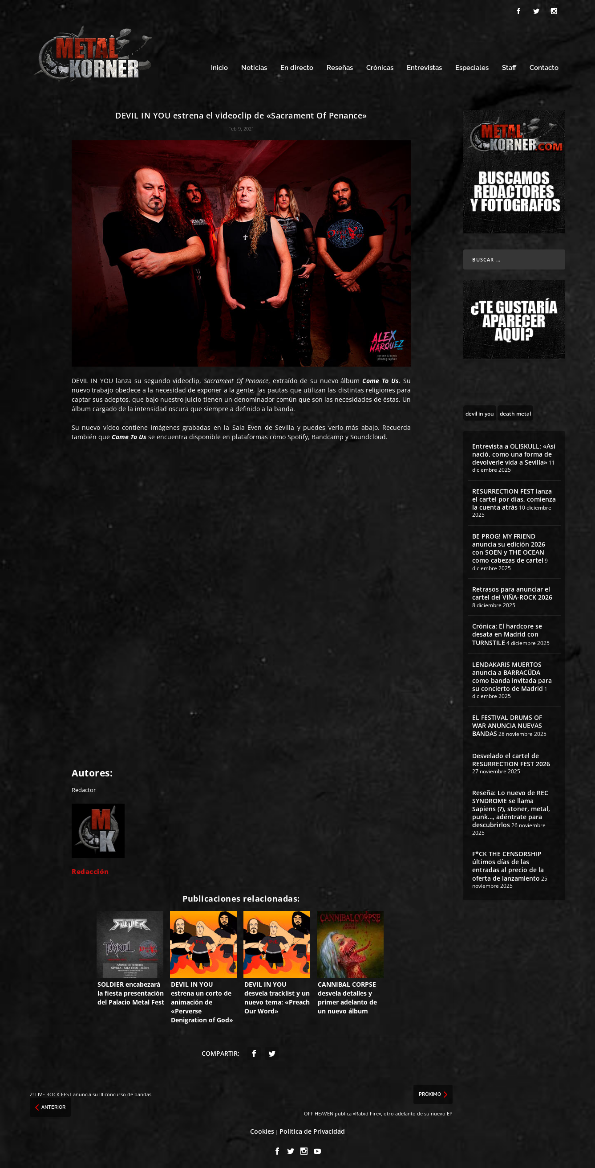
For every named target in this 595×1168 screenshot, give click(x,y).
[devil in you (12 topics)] (479, 410)
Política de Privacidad (312, 1128)
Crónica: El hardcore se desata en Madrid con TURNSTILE (507, 631)
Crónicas (379, 65)
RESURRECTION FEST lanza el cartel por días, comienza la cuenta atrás (514, 496)
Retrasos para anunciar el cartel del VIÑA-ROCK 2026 (512, 591)
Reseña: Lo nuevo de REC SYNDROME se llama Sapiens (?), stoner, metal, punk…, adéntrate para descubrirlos (511, 806)
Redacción (90, 869)
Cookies (262, 1128)
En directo (296, 65)
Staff (509, 65)
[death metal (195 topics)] (515, 410)
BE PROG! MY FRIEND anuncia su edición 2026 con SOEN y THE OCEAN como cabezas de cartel (508, 545)
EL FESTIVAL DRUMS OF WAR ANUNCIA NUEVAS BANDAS (507, 723)
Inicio (219, 65)
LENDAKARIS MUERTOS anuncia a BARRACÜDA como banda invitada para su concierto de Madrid (512, 674)
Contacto (544, 65)
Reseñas (340, 65)
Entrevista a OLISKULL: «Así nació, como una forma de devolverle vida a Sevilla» (513, 451)
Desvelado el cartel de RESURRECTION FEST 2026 (511, 757)
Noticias (254, 65)
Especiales (472, 65)
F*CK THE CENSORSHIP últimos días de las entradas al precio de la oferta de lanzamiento (508, 863)
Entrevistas (424, 65)
